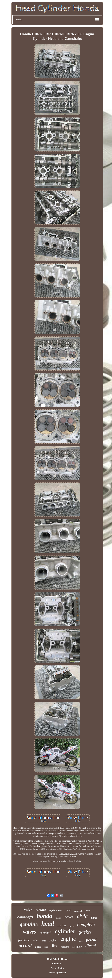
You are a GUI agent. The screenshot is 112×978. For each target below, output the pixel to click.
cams (94, 917)
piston (62, 925)
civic (82, 916)
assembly (77, 946)
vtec (35, 940)
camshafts (25, 917)
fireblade (24, 940)
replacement (55, 910)
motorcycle (78, 911)
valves (29, 932)
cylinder (65, 931)
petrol (91, 939)
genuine (29, 924)
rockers (65, 946)
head (47, 923)
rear (46, 946)
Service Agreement (57, 972)
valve (28, 910)
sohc (44, 940)
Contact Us (57, 963)
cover (69, 917)
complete (86, 924)
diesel (90, 945)
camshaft (45, 933)
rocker (53, 940)
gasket (85, 932)
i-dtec (38, 946)
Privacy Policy (57, 968)
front (72, 926)
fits (54, 946)
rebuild (41, 910)
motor (58, 918)
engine (68, 939)
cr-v (88, 910)
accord (25, 945)
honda (44, 916)
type (68, 910)
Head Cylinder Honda (57, 959)
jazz (80, 941)
